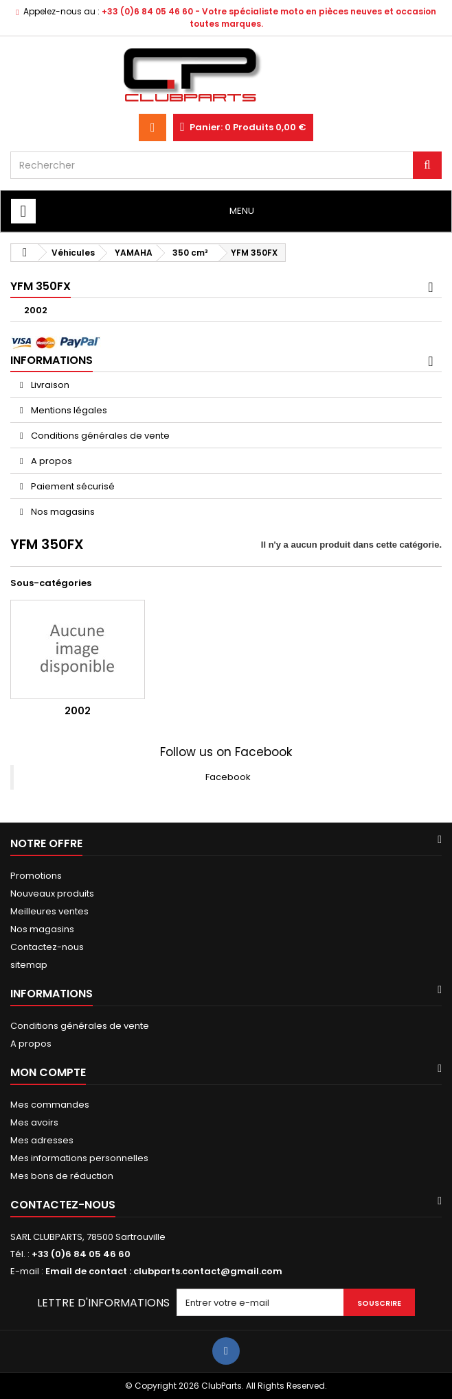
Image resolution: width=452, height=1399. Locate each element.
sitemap (28, 964)
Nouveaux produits (52, 893)
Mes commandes (49, 1104)
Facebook (228, 776)
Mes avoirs (34, 1122)
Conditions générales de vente (99, 435)
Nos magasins (62, 511)
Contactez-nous (47, 946)
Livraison (49, 384)
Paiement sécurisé (72, 486)
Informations (51, 360)
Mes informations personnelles (79, 1158)
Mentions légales (68, 410)
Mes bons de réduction (61, 1175)
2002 (35, 310)
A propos (50, 460)
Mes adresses (42, 1140)
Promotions (36, 875)
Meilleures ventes (49, 911)
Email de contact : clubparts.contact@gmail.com (163, 1271)
